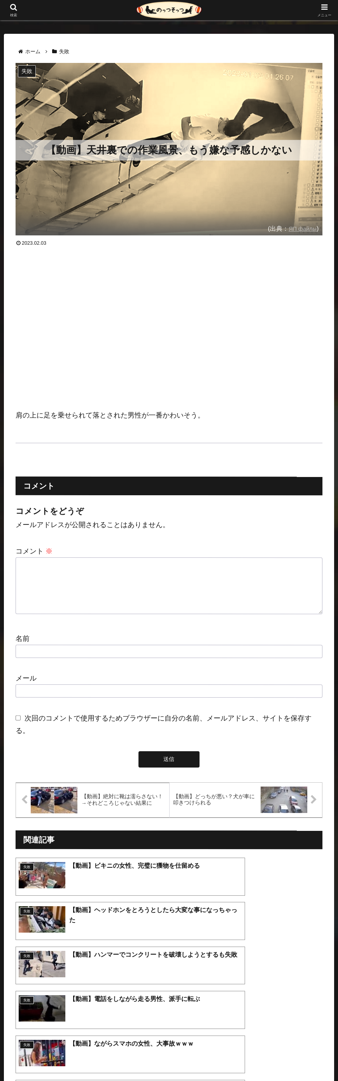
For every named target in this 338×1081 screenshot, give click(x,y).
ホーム (117, 1057)
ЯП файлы (301, 228)
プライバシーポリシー (161, 1057)
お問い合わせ (212, 1057)
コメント (34, 551)
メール (26, 687)
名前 (23, 648)
